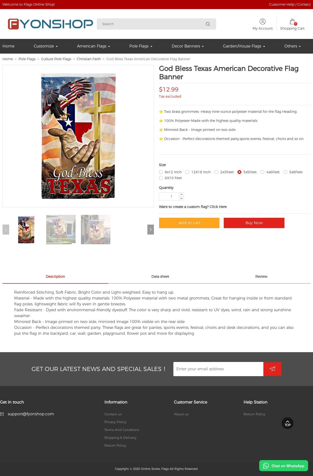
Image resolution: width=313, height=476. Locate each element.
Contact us (113, 414)
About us (181, 414)
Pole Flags (27, 59)
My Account (263, 28)
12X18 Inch (201, 172)
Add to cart (189, 223)
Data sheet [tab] (160, 276)
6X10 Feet (173, 178)
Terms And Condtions (121, 430)
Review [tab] (261, 276)
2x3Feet (227, 172)
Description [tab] (55, 276)
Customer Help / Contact (290, 4)
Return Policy (115, 445)
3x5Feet (250, 172)
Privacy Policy (115, 422)
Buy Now (254, 223)
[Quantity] (171, 196)
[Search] (153, 24)
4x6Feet (272, 172)
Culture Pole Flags (56, 59)
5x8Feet (295, 172)
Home (7, 59)
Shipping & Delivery (120, 438)
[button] (150, 229)
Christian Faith (89, 59)
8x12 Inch (173, 172)
